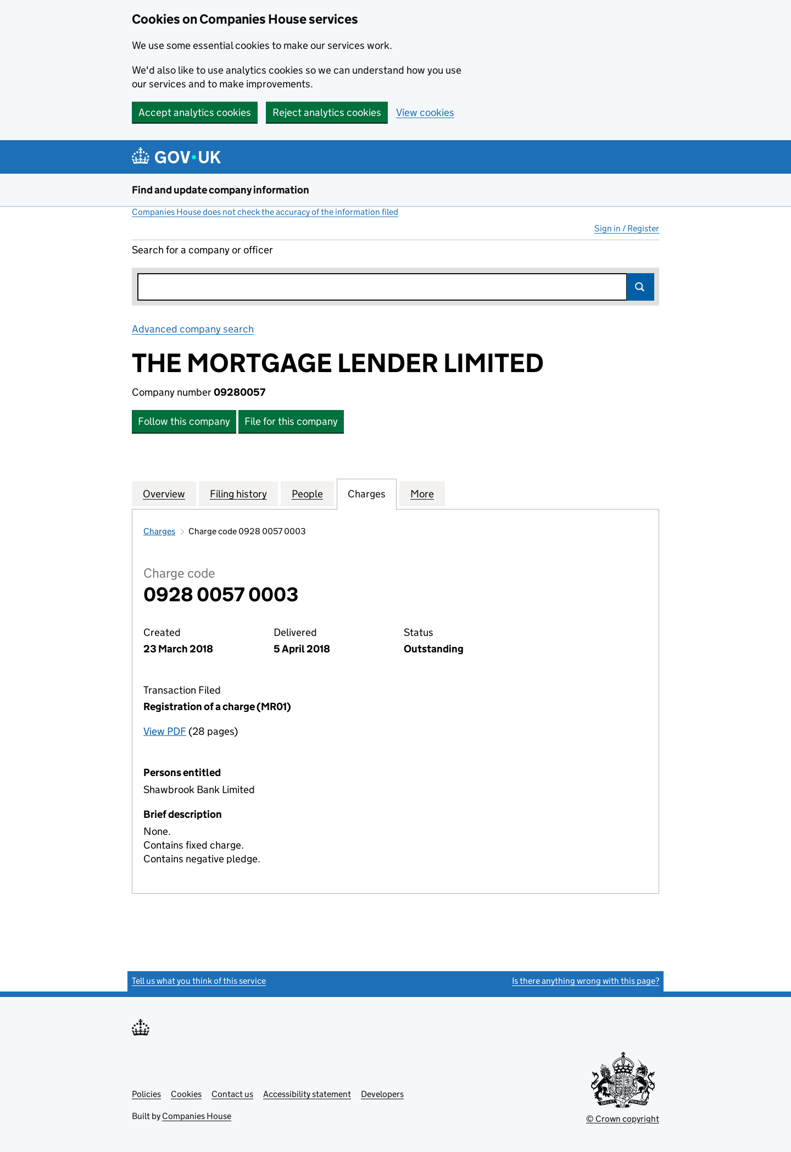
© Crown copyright (622, 1119)
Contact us (232, 1094)
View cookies (425, 112)
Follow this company (184, 421)
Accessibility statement (307, 1094)
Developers (382, 1094)
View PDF (164, 731)
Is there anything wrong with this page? (585, 981)
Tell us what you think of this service (199, 981)
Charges (159, 531)
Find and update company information (220, 190)
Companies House (196, 1116)
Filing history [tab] (238, 493)
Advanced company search (193, 329)
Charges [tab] (367, 493)
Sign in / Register (626, 228)
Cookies (186, 1094)
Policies (146, 1094)
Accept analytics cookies (194, 112)
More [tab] (422, 493)
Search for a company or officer (202, 249)
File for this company (291, 421)
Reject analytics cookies (326, 112)
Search (640, 287)
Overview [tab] (164, 493)
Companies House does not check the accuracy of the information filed (265, 212)
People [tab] (307, 493)
